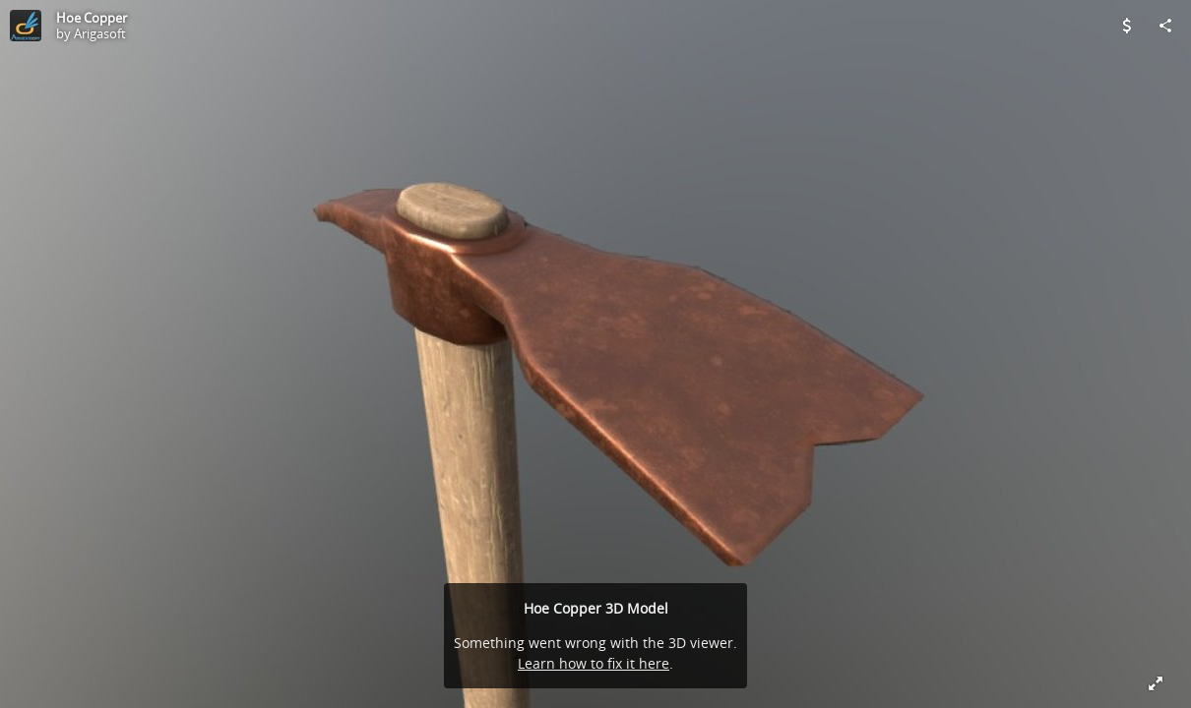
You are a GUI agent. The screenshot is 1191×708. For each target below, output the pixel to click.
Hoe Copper (91, 18)
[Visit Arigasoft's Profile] (25, 25)
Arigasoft (100, 33)
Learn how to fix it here (593, 663)
